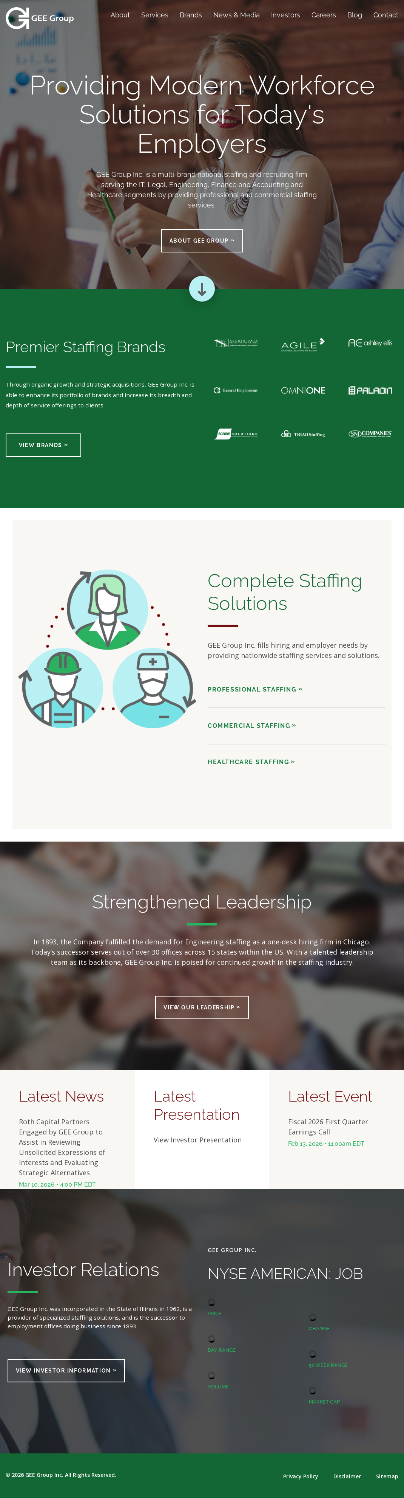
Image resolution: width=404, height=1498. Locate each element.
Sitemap (387, 1476)
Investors (285, 15)
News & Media (236, 15)
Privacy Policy (300, 1476)
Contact (385, 15)
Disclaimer (347, 1476)
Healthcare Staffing (248, 762)
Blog (354, 15)
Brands (191, 15)
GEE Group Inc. (44, 1474)
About (120, 15)
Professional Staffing (252, 689)
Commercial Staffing (249, 725)
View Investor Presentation (198, 1139)
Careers (323, 15)
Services (154, 15)
